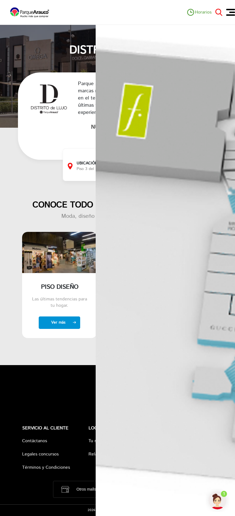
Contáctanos (34, 441)
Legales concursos (40, 454)
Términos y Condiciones (46, 467)
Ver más (58, 322)
